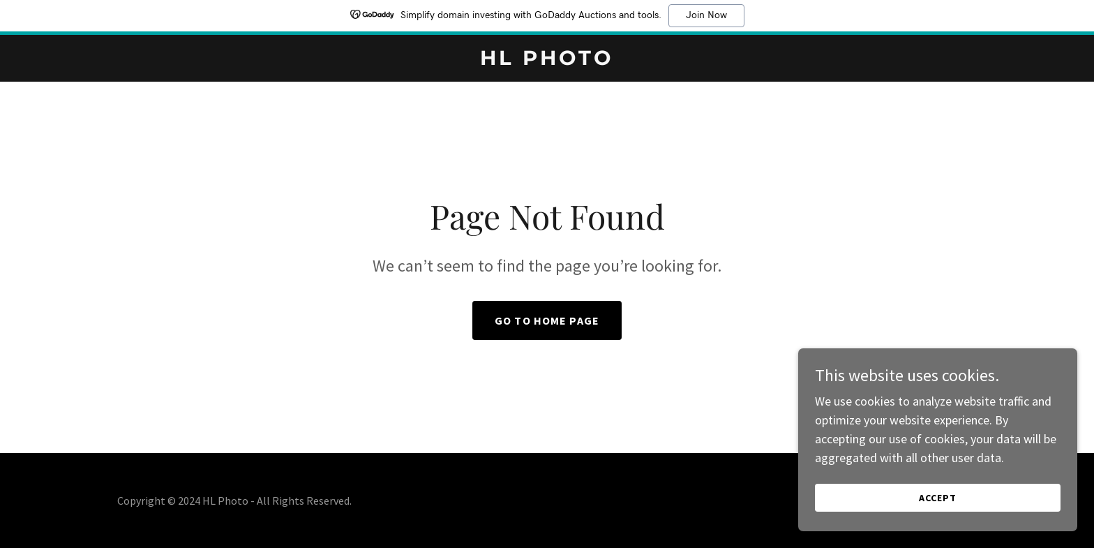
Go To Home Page (547, 320)
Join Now (706, 15)
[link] (547, 60)
